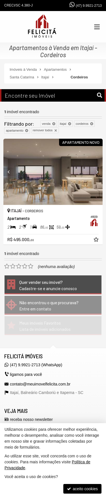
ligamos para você (26, 374)
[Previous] (10, 172)
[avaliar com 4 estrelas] (24, 266)
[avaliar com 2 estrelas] (13, 266)
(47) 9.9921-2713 (89, 6)
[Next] (95, 172)
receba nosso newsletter (31, 419)
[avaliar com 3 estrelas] (18, 266)
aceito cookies (82, 489)
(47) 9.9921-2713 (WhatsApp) (36, 365)
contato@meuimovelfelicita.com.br (40, 384)
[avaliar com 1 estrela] (7, 266)
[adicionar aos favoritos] (96, 240)
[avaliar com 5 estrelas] (30, 266)
